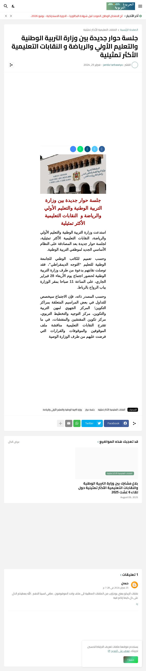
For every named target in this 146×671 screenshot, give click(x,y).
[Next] (6, 16)
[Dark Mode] (13, 6)
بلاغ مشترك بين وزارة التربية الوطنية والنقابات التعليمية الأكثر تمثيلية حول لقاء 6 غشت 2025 (108, 487)
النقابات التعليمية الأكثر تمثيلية (100, 30)
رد (137, 604)
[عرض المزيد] (60, 423)
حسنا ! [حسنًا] (130, 659)
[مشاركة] (11, 65)
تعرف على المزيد (120, 650)
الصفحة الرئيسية (129, 30)
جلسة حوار (90, 410)
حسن (124, 583)
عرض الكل (14, 441)
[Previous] (11, 16)
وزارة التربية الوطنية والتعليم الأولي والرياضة (62, 410)
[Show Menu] (140, 6)
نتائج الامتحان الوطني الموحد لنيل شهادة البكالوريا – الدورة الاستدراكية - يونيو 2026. (76, 16)
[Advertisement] (73, 104)
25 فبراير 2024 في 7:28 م (115, 587)
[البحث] (5, 6)
